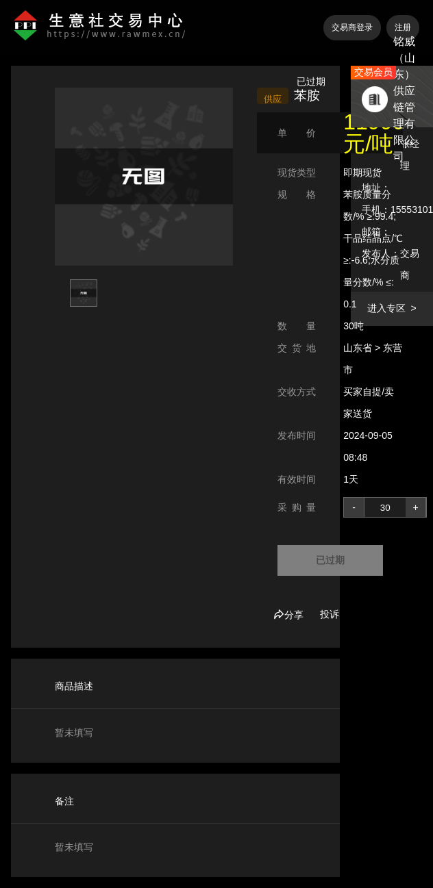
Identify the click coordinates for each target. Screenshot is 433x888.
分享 (288, 614)
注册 (403, 27)
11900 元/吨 (373, 133)
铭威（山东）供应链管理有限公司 (404, 99)
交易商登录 (352, 27)
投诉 (329, 614)
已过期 (330, 560)
